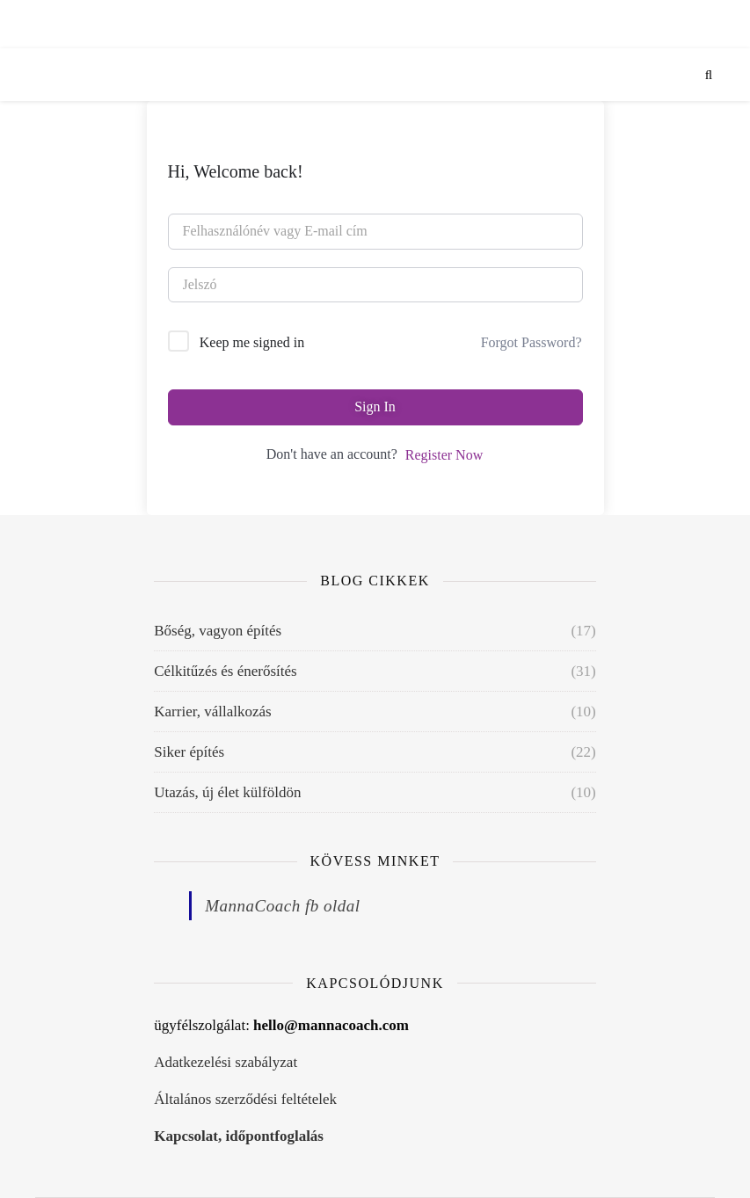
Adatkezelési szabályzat (225, 1062)
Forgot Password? (531, 342)
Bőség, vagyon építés (217, 630)
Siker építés (189, 752)
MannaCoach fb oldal (282, 906)
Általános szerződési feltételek (245, 1099)
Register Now (444, 454)
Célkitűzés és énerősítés (225, 671)
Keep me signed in (252, 342)
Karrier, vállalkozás (212, 711)
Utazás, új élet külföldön (227, 792)
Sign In (375, 406)
